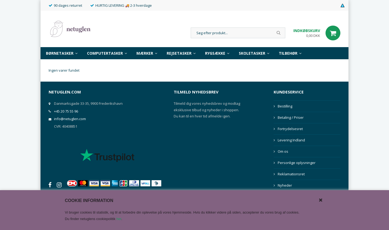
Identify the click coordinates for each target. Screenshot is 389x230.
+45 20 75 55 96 (66, 111)
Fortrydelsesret (290, 128)
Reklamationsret (291, 174)
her (118, 219)
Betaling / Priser (291, 117)
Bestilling (285, 106)
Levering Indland (291, 140)
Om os (283, 151)
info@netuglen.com (70, 118)
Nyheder (285, 185)
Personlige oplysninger (297, 162)
